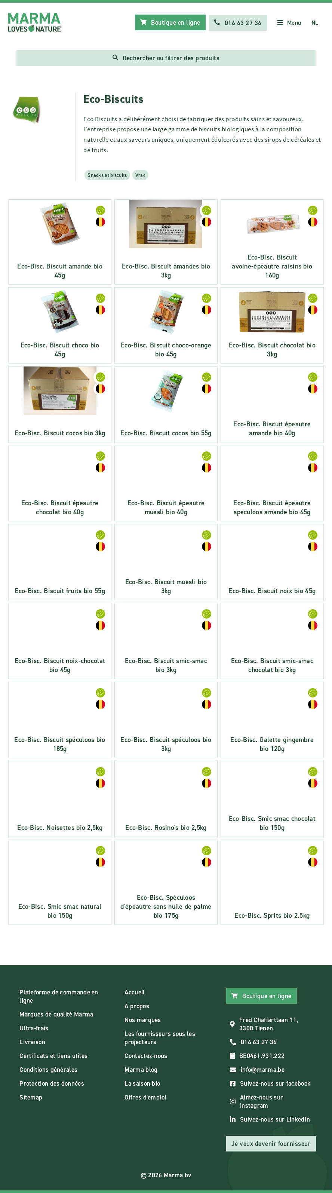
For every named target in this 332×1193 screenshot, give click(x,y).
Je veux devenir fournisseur (271, 1144)
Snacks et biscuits (107, 175)
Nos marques (142, 1020)
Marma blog (140, 1069)
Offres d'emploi (145, 1097)
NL (315, 23)
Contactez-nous (145, 1056)
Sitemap (30, 1097)
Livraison (32, 1042)
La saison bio (142, 1083)
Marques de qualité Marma (56, 1014)
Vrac (140, 175)
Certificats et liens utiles (53, 1056)
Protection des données (51, 1083)
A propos (136, 1006)
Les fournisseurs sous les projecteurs (159, 1038)
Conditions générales (48, 1069)
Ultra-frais (33, 1028)
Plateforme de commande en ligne (58, 996)
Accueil (134, 992)
